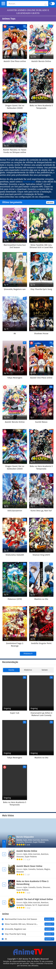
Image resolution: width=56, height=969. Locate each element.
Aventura (44, 840)
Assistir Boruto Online (26, 851)
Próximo (28, 653)
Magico (47, 869)
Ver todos (50, 202)
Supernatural (43, 905)
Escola (11, 670)
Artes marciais (34, 840)
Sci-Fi (34, 905)
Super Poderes (39, 842)
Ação (25, 840)
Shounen (28, 842)
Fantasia (39, 869)
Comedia (20, 842)
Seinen (45, 670)
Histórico (28, 670)
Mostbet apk (29, 181)
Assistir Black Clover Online (29, 866)
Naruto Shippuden (25, 837)
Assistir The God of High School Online (34, 899)
